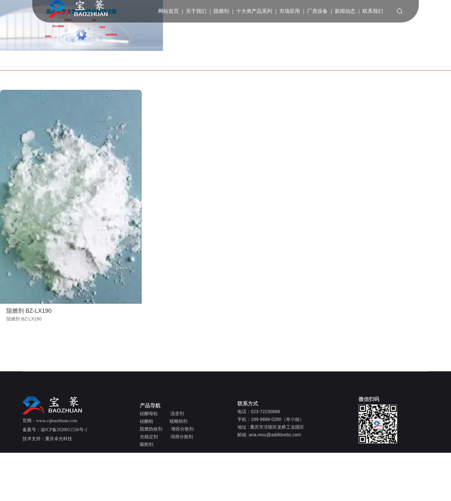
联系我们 (372, 11)
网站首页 (168, 11)
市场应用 (289, 11)
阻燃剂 (221, 11)
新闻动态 (345, 11)
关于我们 (196, 11)
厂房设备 (317, 11)
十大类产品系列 (254, 11)
